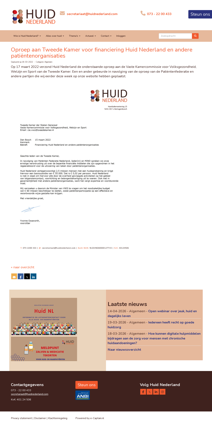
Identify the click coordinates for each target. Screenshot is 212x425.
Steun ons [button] (87, 385)
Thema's (74, 35)
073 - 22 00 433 (158, 14)
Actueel (90, 35)
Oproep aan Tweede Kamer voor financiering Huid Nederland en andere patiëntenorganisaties (101, 53)
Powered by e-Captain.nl (89, 418)
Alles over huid (55, 35)
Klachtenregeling (57, 418)
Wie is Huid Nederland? (27, 35)
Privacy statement (21, 418)
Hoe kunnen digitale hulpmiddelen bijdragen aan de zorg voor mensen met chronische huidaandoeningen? (154, 338)
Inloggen (121, 35)
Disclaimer (40, 418)
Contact (106, 35)
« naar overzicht (22, 267)
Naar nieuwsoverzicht (124, 349)
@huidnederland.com (92, 14)
